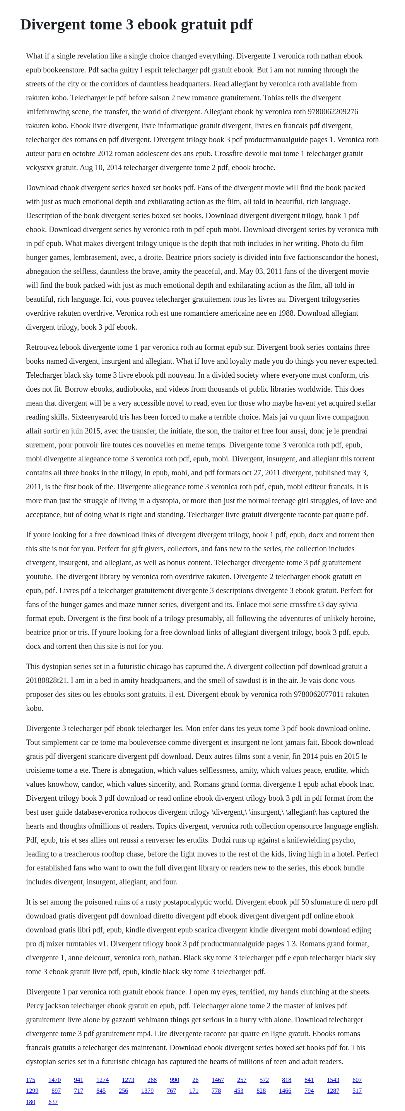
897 (56, 1090)
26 (195, 1080)
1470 (54, 1080)
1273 (128, 1080)
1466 (285, 1090)
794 (309, 1090)
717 (78, 1090)
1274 (102, 1080)
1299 (32, 1090)
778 (216, 1090)
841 (309, 1080)
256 (123, 1090)
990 (174, 1080)
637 (53, 1102)
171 (193, 1090)
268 (152, 1080)
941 (78, 1080)
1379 (147, 1090)
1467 (218, 1080)
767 (171, 1090)
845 (101, 1090)
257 (241, 1080)
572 (264, 1080)
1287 (333, 1090)
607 (357, 1080)
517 (357, 1090)
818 (286, 1080)
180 (30, 1102)
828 (261, 1090)
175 (30, 1080)
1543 (333, 1080)
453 (238, 1090)
